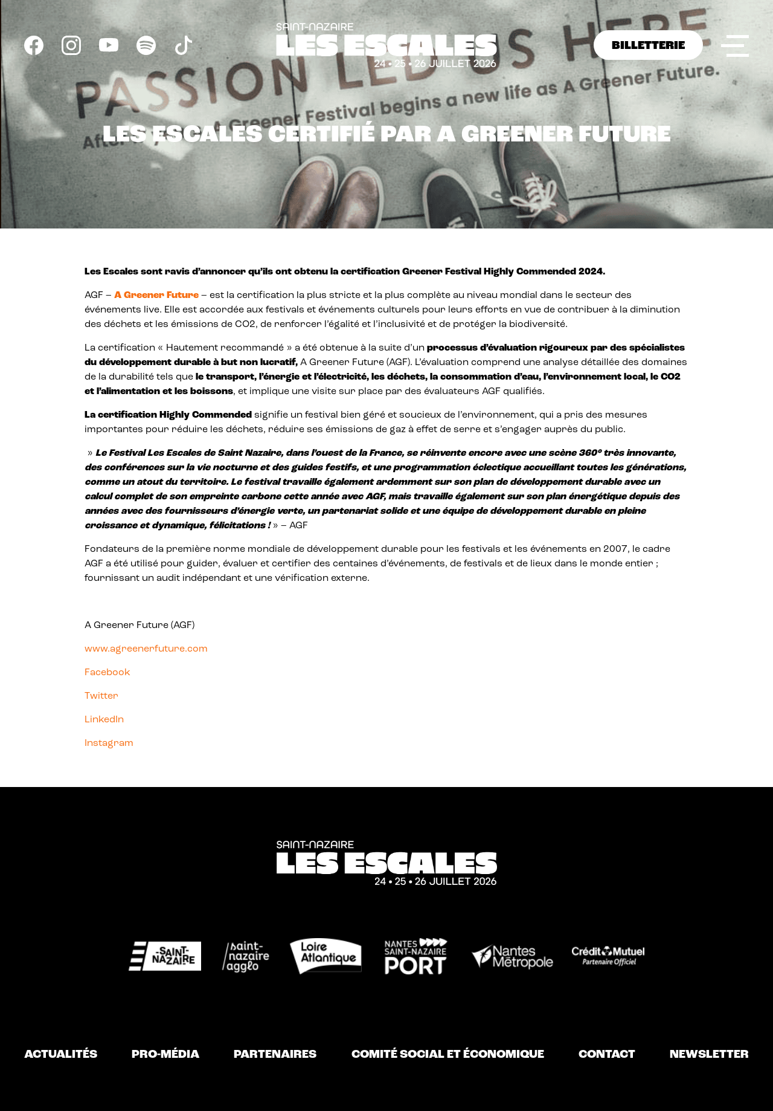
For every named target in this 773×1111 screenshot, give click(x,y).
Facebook (107, 673)
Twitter (101, 696)
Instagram (109, 743)
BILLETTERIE (648, 46)
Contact (607, 1055)
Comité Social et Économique (447, 1055)
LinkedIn (104, 720)
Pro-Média (165, 1055)
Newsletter (709, 1055)
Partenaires (275, 1055)
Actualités (60, 1055)
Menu (735, 44)
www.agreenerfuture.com (146, 649)
